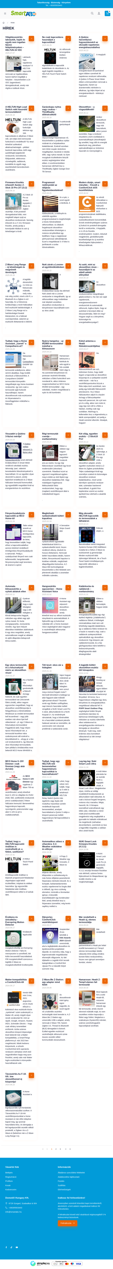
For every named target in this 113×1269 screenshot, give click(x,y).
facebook (6, 1247)
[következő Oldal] (66, 1149)
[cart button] (107, 13)
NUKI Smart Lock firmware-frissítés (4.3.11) (88, 844)
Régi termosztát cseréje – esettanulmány (50, 436)
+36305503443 (15, 1208)
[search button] (92, 13)
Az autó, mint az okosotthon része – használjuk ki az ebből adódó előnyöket (88, 269)
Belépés (9, 1172)
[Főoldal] (4, 23)
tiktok (11, 1247)
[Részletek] (31, 38)
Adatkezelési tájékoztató (69, 1177)
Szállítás (62, 1185)
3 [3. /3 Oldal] (60, 1149)
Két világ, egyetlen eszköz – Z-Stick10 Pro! (88, 436)
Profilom (9, 1181)
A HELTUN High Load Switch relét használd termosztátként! (16, 109)
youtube (17, 1247)
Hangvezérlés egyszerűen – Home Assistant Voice (52, 589)
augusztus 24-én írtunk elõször (28, 1004)
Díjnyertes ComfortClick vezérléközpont (50, 919)
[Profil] (99, 13)
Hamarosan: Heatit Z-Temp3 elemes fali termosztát (89, 982)
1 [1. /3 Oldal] (51, 1149)
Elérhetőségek (64, 1189)
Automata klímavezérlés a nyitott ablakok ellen (15, 589)
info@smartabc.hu (13, 1212)
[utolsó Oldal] (70, 1149)
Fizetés (61, 1181)
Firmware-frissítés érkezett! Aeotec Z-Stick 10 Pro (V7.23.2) (16, 185)
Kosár (8, 1185)
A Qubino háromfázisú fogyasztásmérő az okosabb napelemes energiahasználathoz (89, 42)
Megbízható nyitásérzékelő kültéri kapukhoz (53, 516)
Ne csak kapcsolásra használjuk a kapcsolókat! (52, 39)
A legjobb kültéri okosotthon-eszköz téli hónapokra (88, 667)
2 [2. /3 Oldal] (55, 1149)
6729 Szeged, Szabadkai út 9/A (23, 1203)
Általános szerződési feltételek (71, 1172)
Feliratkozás (66, 1223)
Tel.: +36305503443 (54, 5)
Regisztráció (10, 1177)
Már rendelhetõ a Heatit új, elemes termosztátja (87, 919)
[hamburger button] (5, 13)
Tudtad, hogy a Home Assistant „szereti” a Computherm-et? (16, 343)
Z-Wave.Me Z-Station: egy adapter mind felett (53, 982)
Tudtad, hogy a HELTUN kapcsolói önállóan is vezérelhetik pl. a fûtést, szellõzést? (14, 846)
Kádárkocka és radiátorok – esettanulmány (86, 589)
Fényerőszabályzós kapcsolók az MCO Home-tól (15, 516)
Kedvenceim (10, 1189)
